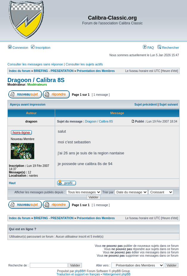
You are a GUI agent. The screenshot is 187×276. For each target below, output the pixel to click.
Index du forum (19, 71)
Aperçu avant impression (27, 104)
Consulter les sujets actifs (84, 64)
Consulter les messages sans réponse (35, 64)
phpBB (79, 271)
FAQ (148, 47)
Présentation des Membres (96, 71)
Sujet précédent (146, 104)
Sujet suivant (168, 104)
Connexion (18, 47)
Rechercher (168, 47)
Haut (12, 183)
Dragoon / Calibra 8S (36, 80)
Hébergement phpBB (116, 274)
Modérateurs (37, 84)
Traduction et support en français (78, 274)
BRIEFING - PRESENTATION (54, 71)
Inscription (40, 47)
